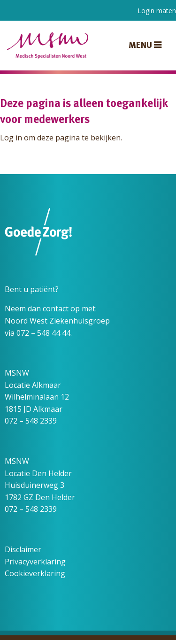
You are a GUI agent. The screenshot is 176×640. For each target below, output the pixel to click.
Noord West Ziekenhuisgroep (57, 321)
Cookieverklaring (35, 573)
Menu (145, 45)
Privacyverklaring (35, 561)
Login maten (157, 10)
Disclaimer (23, 549)
